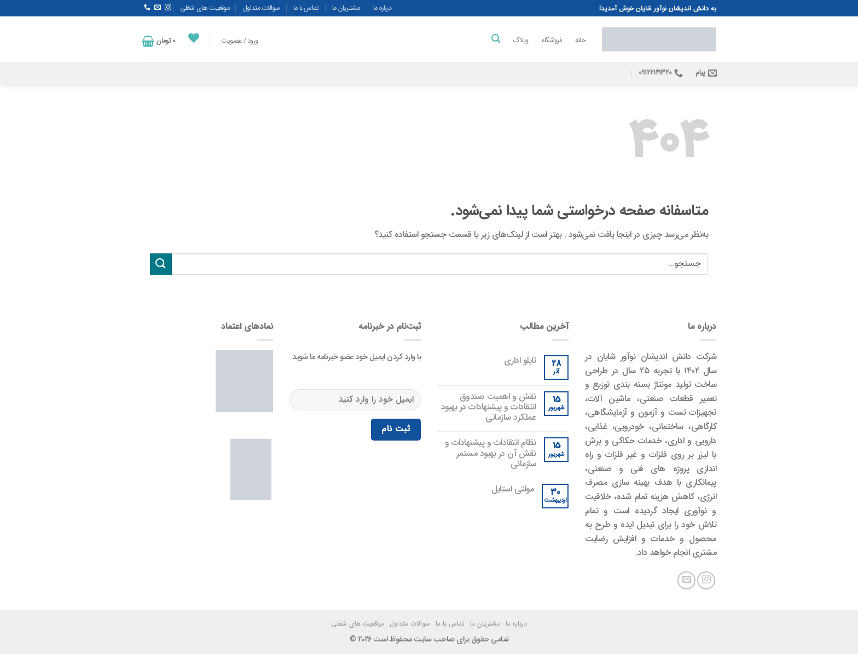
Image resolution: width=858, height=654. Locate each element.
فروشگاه (552, 40)
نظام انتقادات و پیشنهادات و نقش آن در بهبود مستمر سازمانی (490, 453)
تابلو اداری (520, 360)
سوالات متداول (261, 8)
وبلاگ (520, 40)
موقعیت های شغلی (205, 8)
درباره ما (382, 8)
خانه (580, 40)
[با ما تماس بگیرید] (147, 7)
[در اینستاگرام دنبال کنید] (168, 7)
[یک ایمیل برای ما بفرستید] (157, 7)
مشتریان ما (346, 8)
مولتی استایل (512, 489)
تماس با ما (306, 8)
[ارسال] (161, 264)
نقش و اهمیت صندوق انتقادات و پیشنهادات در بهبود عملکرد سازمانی (488, 407)
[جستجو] (495, 38)
